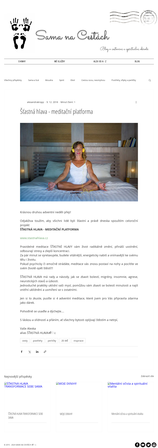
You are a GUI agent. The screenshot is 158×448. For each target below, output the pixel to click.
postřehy (37, 340)
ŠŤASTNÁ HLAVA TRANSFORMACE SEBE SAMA (25, 415)
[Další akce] (136, 102)
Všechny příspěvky (13, 80)
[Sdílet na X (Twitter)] (29, 351)
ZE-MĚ (64, 340)
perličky (52, 340)
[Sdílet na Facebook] (21, 351)
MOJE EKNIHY (66, 414)
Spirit (61, 80)
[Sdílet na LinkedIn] (37, 351)
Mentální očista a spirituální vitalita (127, 414)
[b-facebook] (137, 444)
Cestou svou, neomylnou (93, 80)
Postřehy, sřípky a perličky (123, 80)
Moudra (49, 80)
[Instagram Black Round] (154, 444)
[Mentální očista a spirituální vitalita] (131, 395)
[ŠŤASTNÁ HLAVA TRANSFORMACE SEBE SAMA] (27, 395)
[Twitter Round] (148, 444)
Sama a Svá (33, 80)
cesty (25, 340)
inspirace (78, 340)
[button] (149, 80)
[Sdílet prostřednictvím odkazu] (45, 351)
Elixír (73, 80)
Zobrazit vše (147, 376)
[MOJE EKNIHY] (79, 395)
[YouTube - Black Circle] (142, 444)
